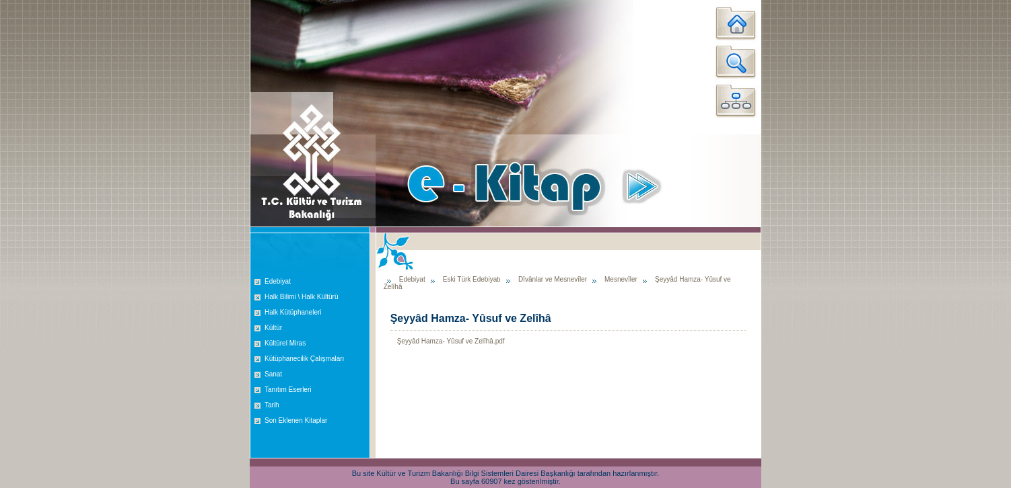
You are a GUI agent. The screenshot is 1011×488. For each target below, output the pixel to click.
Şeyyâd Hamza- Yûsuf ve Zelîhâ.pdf (451, 341)
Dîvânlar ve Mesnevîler (553, 279)
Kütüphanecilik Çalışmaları (304, 358)
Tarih (272, 405)
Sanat (273, 374)
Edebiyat (278, 281)
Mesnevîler (620, 279)
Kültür (273, 327)
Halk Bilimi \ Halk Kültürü (301, 296)
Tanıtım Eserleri (288, 389)
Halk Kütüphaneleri (293, 312)
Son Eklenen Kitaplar (296, 420)
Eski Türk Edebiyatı (472, 279)
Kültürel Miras (285, 343)
